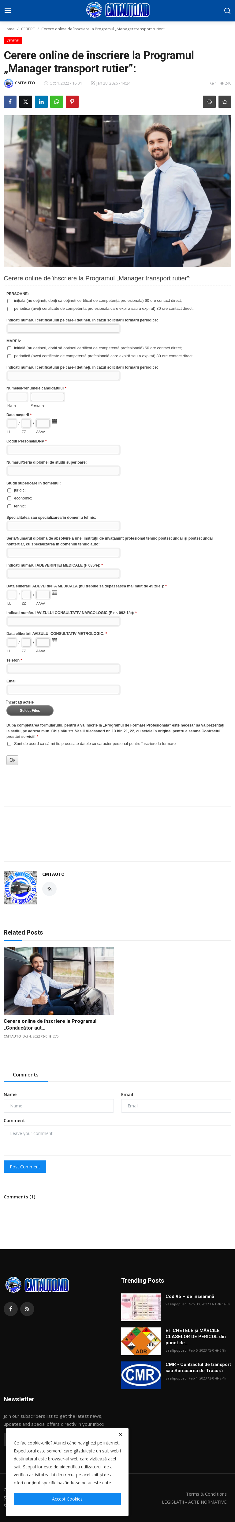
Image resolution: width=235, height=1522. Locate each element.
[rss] (27, 1309)
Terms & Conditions (206, 1494)
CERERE (28, 29)
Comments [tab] (26, 1074)
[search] (227, 10)
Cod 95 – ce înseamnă (190, 1296)
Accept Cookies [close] (67, 1499)
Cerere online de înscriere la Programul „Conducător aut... (50, 1024)
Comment (14, 1120)
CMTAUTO (53, 874)
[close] (120, 1434)
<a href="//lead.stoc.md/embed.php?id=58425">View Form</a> (117, 526)
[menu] (7, 10)
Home (9, 29)
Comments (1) (19, 1197)
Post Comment (25, 1167)
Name (10, 1094)
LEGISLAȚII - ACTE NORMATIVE (193, 1502)
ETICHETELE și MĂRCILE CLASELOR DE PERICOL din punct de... (196, 1337)
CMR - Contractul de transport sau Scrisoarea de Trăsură (198, 1367)
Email (127, 1094)
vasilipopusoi (177, 1304)
